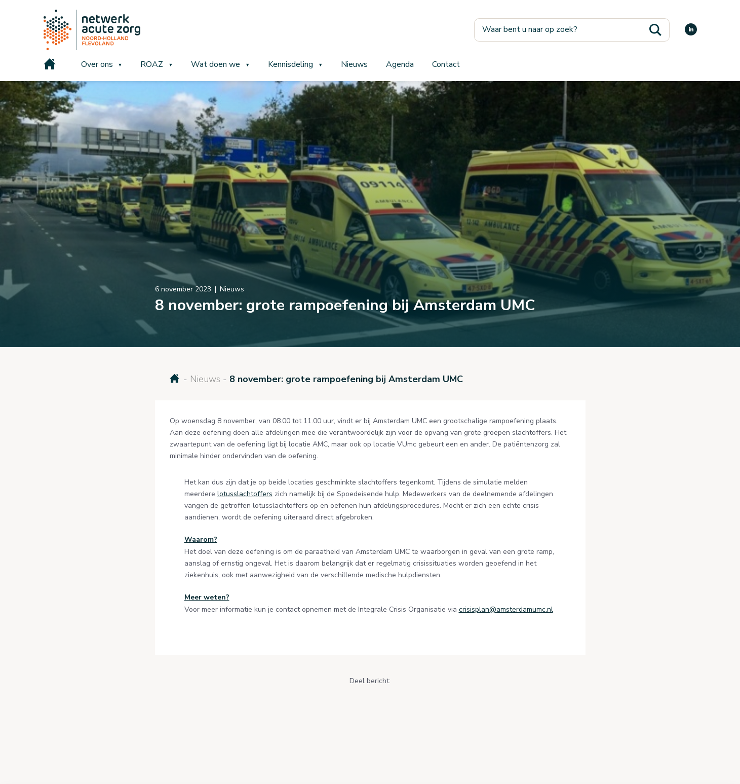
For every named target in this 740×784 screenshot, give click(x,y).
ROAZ (151, 64)
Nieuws (354, 64)
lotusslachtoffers (244, 494)
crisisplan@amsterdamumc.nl (506, 609)
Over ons (97, 64)
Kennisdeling (290, 64)
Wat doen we (215, 64)
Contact (446, 64)
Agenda (400, 64)
